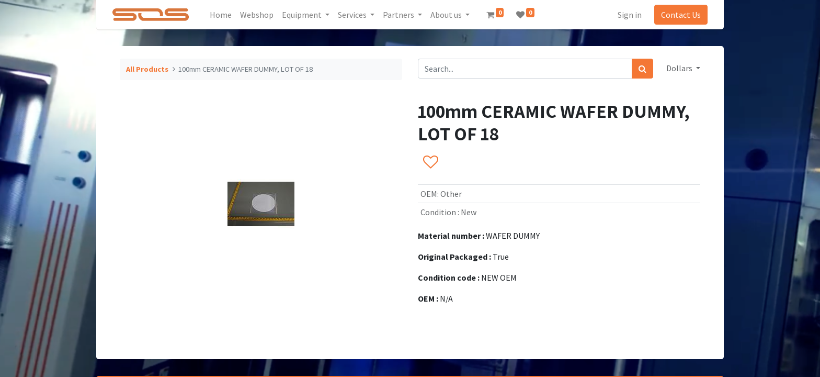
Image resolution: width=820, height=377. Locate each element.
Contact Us (681, 14)
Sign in (630, 14)
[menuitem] (221, 14)
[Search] (642, 69)
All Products (147, 69)
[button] (430, 162)
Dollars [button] (680, 68)
